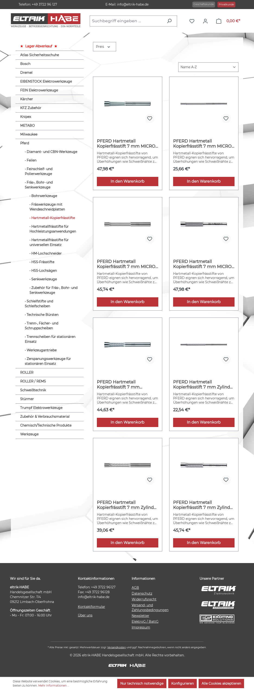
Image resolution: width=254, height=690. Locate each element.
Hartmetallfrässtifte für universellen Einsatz (49, 242)
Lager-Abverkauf (38, 46)
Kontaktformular (91, 607)
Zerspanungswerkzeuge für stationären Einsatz (48, 361)
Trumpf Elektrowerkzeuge (41, 408)
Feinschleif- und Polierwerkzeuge (38, 171)
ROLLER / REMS (33, 381)
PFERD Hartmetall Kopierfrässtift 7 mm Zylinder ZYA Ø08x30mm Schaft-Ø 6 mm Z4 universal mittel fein (203, 505)
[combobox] (127, 21)
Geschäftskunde (204, 4)
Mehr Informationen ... (53, 685)
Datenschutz (142, 593)
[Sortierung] (208, 67)
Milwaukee (28, 134)
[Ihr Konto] (206, 21)
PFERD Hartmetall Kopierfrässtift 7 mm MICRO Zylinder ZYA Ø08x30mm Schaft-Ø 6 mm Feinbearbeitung (202, 264)
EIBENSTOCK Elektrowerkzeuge (46, 81)
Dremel (26, 73)
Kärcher (26, 99)
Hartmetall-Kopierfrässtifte (53, 218)
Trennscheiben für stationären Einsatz (50, 339)
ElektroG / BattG (145, 621)
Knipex (25, 117)
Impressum (141, 627)
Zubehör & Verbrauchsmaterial (45, 417)
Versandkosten (116, 647)
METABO (27, 125)
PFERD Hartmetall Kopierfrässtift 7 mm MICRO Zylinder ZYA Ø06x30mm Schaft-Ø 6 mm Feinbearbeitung (126, 264)
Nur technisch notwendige (141, 683)
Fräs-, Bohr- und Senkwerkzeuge (39, 184)
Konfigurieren (182, 683)
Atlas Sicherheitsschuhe (39, 55)
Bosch (25, 64)
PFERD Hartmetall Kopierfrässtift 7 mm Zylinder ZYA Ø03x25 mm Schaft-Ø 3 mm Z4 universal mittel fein (203, 384)
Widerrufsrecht (144, 599)
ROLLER (26, 372)
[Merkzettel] (193, 21)
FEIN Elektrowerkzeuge (39, 90)
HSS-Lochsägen (44, 271)
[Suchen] (170, 21)
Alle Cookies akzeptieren (221, 683)
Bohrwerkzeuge (44, 196)
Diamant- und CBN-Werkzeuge (52, 152)
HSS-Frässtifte (42, 262)
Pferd (24, 143)
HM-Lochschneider (46, 253)
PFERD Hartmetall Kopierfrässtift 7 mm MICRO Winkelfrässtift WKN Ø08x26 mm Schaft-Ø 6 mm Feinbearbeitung (126, 144)
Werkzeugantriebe (42, 350)
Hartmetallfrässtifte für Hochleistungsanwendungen (52, 228)
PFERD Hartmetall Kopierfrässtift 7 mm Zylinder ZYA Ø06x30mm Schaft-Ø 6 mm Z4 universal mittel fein (127, 505)
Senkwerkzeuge (44, 279)
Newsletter (140, 616)
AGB (135, 588)
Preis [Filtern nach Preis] (103, 46)
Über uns (85, 615)
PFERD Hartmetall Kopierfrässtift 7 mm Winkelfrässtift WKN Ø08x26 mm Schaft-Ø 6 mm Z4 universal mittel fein (126, 384)
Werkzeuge (29, 434)
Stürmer (27, 399)
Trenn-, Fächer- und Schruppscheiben (41, 325)
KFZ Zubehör (30, 108)
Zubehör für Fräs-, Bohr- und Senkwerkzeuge (53, 290)
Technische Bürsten (42, 315)
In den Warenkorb (127, 181)
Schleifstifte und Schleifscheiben (39, 303)
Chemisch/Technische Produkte (45, 425)
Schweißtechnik (33, 390)
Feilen (31, 160)
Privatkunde (226, 4)
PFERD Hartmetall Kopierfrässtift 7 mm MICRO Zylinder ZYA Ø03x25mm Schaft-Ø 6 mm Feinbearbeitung (202, 144)
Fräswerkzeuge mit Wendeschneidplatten (47, 206)
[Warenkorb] (228, 21)
